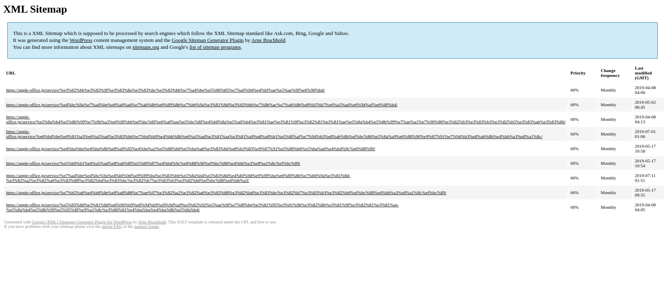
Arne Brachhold (268, 40)
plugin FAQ (111, 226)
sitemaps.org (145, 47)
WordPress (81, 40)
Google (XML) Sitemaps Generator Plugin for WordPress (82, 222)
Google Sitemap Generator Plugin (208, 40)
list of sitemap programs (215, 47)
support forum (146, 226)
